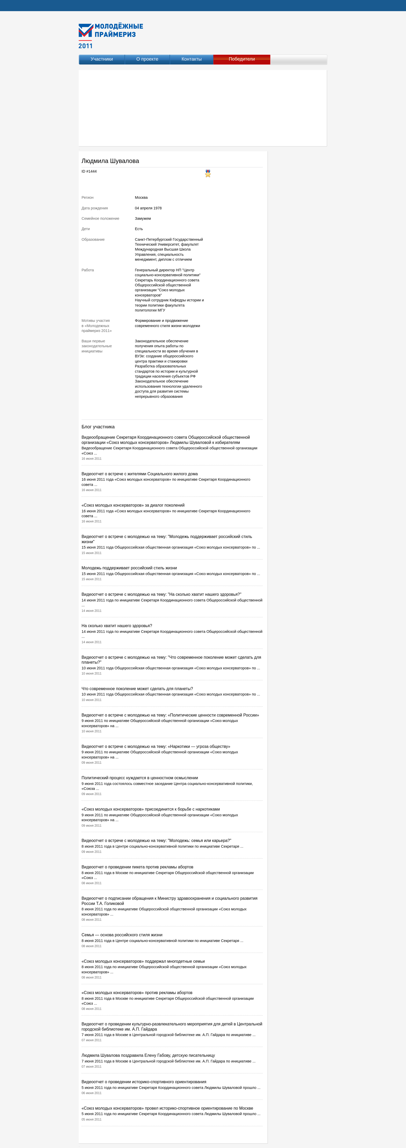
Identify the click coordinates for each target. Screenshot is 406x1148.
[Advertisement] (203, 108)
